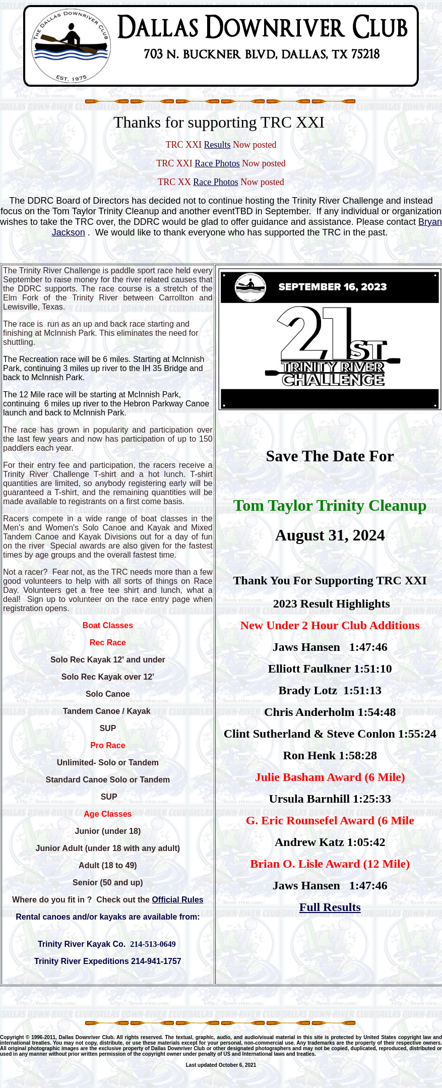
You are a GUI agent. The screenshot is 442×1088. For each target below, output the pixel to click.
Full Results (330, 907)
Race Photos (217, 163)
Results (217, 145)
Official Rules (177, 899)
